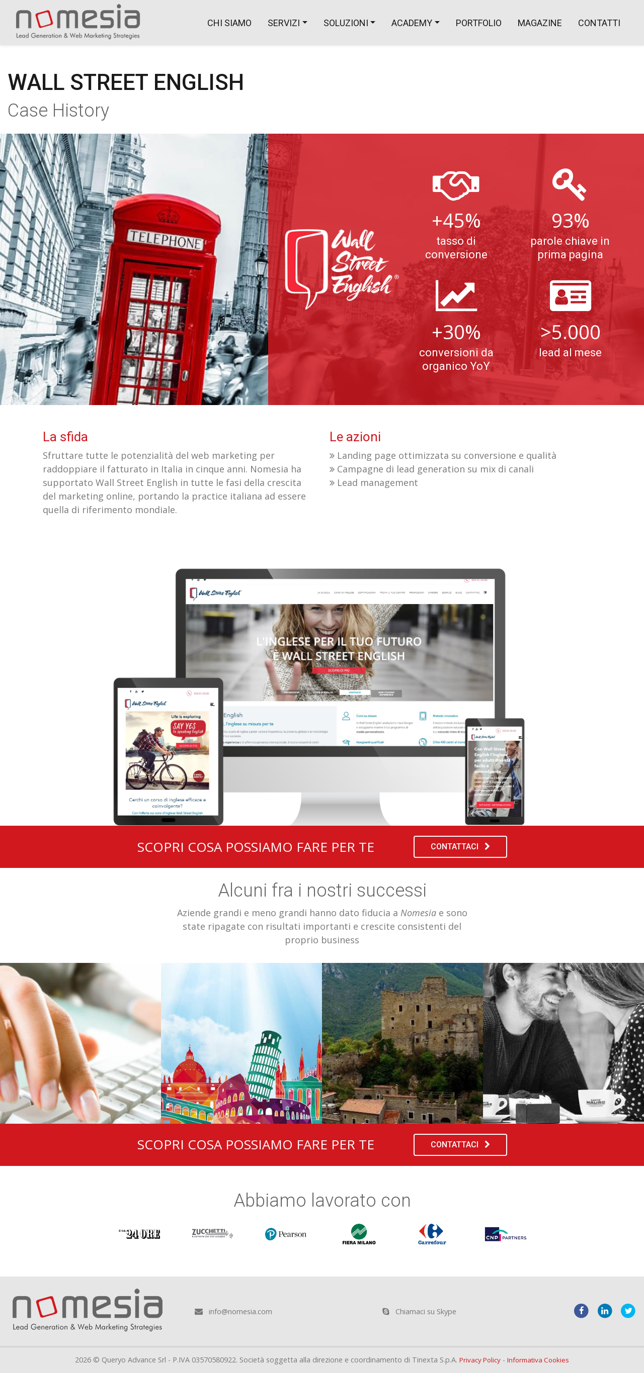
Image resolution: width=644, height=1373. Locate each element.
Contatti (599, 23)
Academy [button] (411, 23)
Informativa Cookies (540, 1359)
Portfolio (479, 23)
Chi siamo (229, 23)
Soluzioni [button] (346, 23)
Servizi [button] (284, 23)
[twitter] (627, 1310)
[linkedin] (603, 1310)
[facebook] (578, 1310)
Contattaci (460, 846)
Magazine (540, 23)
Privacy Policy (478, 1359)
